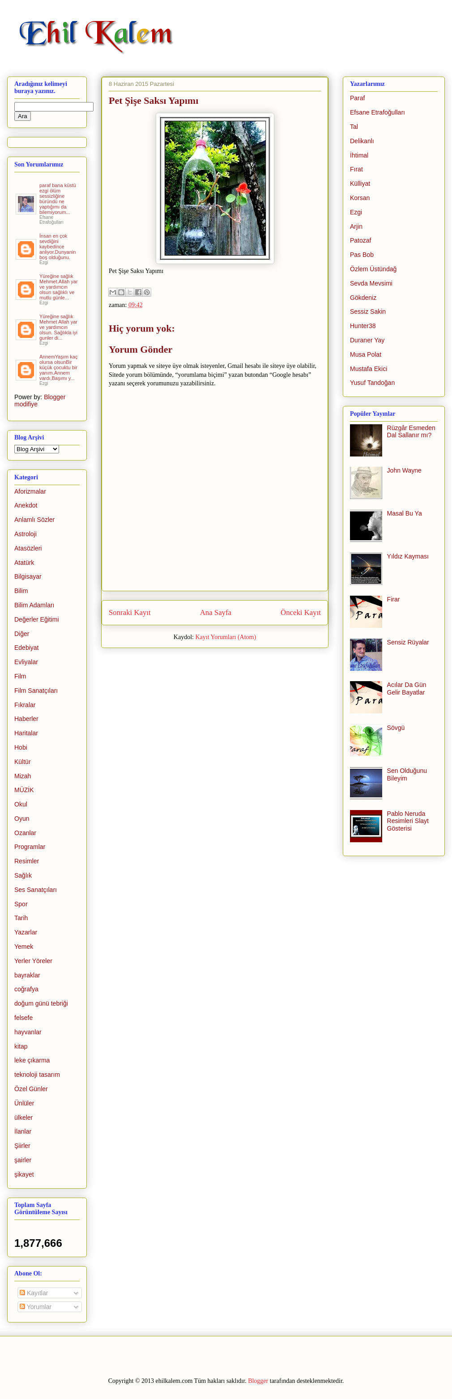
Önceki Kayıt (301, 612)
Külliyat (360, 183)
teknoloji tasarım (37, 1074)
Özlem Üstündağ (373, 269)
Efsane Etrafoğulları (377, 112)
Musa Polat (365, 354)
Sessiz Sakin (368, 311)
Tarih (21, 917)
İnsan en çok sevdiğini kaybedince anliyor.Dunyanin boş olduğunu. (57, 246)
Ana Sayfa (215, 612)
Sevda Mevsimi (371, 283)
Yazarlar (25, 932)
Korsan (360, 197)
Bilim (21, 590)
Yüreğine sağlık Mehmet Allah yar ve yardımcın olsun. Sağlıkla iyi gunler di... (58, 327)
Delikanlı (362, 141)
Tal (354, 126)
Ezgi (356, 212)
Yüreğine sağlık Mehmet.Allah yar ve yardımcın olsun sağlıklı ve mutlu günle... (58, 286)
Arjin (356, 226)
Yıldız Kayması (408, 556)
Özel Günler (31, 1088)
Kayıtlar (34, 1293)
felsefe (23, 1017)
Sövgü (396, 727)
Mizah (22, 776)
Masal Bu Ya (404, 513)
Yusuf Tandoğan (372, 382)
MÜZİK (24, 789)
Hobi (20, 747)
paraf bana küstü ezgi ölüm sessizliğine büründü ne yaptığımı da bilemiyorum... (57, 199)
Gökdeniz (363, 297)
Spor (21, 904)
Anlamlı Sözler (34, 519)
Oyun (21, 818)
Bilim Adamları (34, 605)
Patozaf (360, 240)
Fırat (356, 169)
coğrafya (26, 989)
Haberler (26, 718)
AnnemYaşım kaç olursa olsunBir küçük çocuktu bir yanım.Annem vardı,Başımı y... (58, 367)
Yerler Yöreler (33, 960)
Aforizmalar (30, 491)
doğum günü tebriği (41, 1003)
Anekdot (25, 505)
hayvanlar (28, 1032)
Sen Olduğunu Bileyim (407, 774)
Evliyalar (26, 661)
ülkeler (23, 1117)
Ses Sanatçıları (35, 889)
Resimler (26, 861)
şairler (22, 1160)
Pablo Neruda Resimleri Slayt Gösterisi (408, 821)
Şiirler (22, 1145)
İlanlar (22, 1131)
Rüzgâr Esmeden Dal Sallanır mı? (411, 431)
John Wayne (404, 470)
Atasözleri (28, 548)
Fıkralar (24, 704)
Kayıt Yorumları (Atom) (225, 637)
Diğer (21, 633)
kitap (21, 1046)
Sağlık (23, 875)
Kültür (22, 761)
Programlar (29, 846)
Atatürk (24, 562)
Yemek (23, 946)
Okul (20, 804)
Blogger (258, 1381)
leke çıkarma (32, 1060)
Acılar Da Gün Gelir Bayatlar (406, 688)
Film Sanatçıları (36, 690)
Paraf (357, 98)
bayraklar (27, 975)
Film (20, 676)
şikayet (24, 1174)
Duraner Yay (367, 340)
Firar (393, 599)
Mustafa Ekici (368, 368)
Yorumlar (35, 1306)
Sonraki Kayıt (130, 612)
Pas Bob (362, 254)
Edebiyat (26, 647)
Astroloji (25, 533)
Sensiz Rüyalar (408, 642)
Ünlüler (24, 1103)
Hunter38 (363, 325)
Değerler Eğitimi (36, 619)
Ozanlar (25, 832)
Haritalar (26, 733)
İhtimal (359, 155)
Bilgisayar (28, 576)
